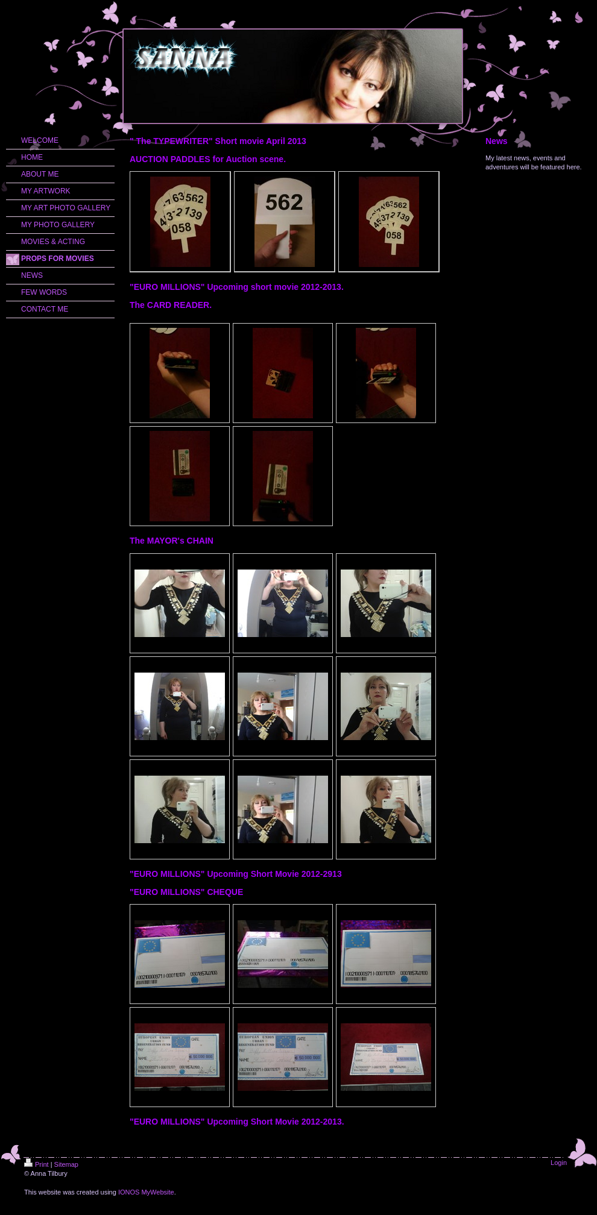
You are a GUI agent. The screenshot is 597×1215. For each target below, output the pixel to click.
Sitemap (66, 1164)
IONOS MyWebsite (146, 1192)
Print (36, 1164)
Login (559, 1162)
